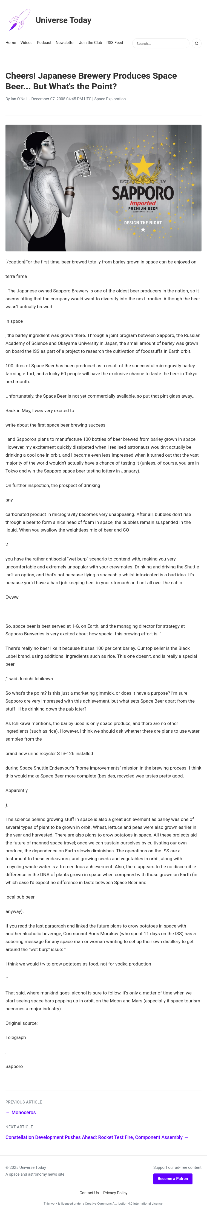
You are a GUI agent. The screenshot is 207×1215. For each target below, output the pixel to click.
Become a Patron (173, 1178)
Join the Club (90, 42)
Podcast (44, 42)
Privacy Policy (115, 1193)
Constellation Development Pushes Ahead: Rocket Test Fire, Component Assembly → (97, 1137)
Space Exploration (110, 99)
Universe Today (50, 20)
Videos (27, 42)
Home (10, 42)
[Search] (197, 43)
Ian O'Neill (19, 99)
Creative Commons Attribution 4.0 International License (123, 1203)
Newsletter (65, 42)
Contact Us (89, 1193)
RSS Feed (115, 42)
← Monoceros (20, 1112)
